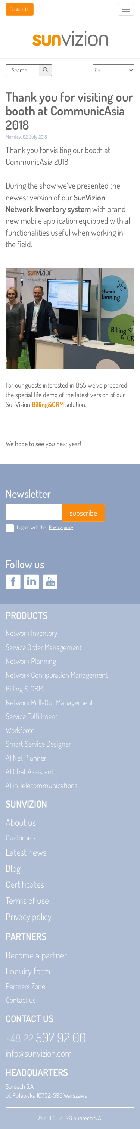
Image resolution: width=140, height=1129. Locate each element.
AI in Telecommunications (42, 785)
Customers (21, 837)
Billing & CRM (24, 688)
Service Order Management (44, 647)
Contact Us (19, 9)
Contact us (21, 1000)
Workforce (20, 730)
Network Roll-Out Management (49, 702)
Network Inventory (31, 633)
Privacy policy (61, 527)
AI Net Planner (26, 757)
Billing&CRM (48, 404)
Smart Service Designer (38, 744)
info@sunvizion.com (39, 1053)
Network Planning (31, 661)
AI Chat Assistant (30, 771)
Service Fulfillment (31, 716)
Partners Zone (25, 986)
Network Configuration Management (57, 674)
